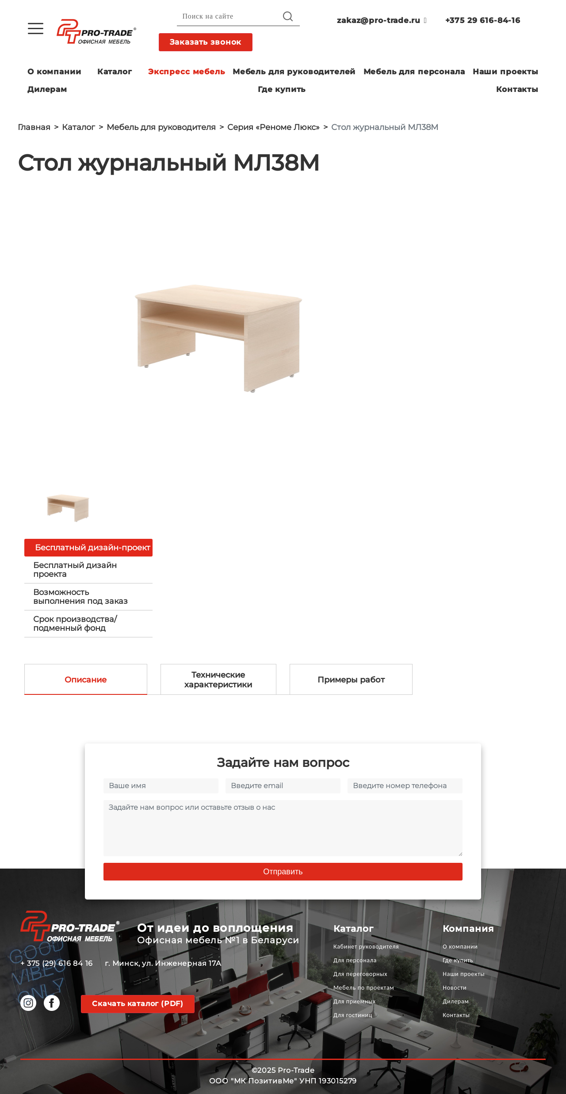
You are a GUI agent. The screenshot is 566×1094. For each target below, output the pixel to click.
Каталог (114, 71)
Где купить (282, 89)
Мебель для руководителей (294, 71)
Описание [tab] (86, 680)
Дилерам (47, 89)
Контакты (517, 89)
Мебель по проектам (363, 987)
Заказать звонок (206, 42)
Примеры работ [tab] (351, 680)
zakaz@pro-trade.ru (382, 20)
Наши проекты (506, 71)
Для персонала (355, 960)
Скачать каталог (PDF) (138, 1003)
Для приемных (354, 1001)
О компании (54, 71)
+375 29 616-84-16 (482, 20)
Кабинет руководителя (366, 946)
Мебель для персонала (414, 71)
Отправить (282, 871)
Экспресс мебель (186, 71)
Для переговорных (360, 974)
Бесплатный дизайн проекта (75, 569)
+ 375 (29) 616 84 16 (56, 963)
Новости (455, 987)
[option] (216, 328)
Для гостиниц (352, 1015)
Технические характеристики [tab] (218, 680)
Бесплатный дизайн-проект (92, 548)
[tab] (88, 570)
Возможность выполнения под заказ (80, 596)
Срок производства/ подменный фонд (75, 623)
